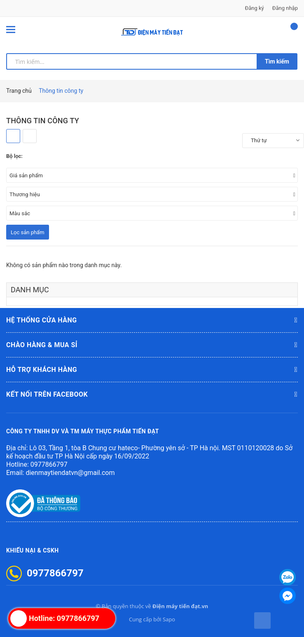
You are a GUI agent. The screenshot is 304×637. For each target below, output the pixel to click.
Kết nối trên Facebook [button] (152, 394)
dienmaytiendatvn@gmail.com (70, 473)
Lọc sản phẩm (27, 232)
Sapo (169, 619)
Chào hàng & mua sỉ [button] (152, 345)
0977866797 (49, 464)
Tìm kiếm (277, 61)
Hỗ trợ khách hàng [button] (152, 370)
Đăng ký (254, 8)
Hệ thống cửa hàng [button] (152, 320)
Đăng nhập (285, 8)
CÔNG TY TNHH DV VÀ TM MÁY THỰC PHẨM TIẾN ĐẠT (82, 431)
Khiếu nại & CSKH (32, 550)
